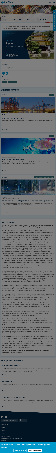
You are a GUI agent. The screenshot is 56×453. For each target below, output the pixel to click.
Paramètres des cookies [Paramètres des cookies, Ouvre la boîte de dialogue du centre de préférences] (20, 450)
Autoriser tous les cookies (35, 450)
